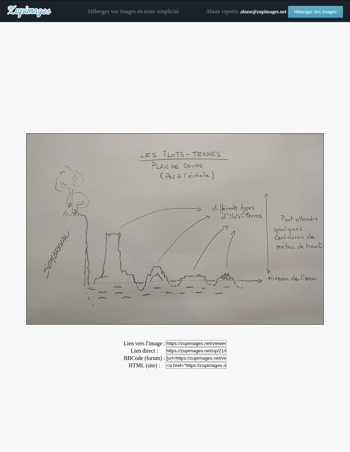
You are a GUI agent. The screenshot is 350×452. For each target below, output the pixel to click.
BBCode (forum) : (144, 358)
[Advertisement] (175, 78)
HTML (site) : (144, 365)
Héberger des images (315, 11)
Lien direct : (144, 351)
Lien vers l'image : (144, 343)
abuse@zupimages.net (263, 11)
